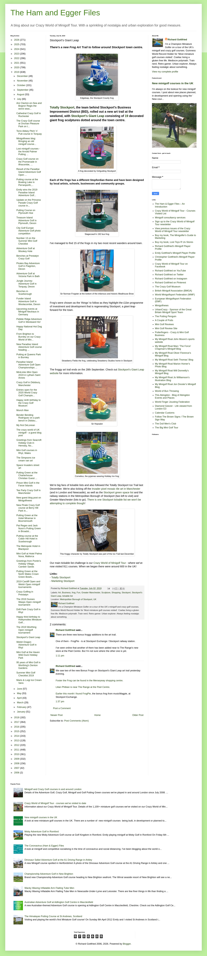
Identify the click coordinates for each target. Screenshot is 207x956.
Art (59, 592)
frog (73, 592)
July (19, 99)
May (19, 693)
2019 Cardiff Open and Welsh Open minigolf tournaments (28, 584)
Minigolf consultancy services (170, 217)
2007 (17, 768)
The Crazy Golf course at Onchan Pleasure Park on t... (28, 123)
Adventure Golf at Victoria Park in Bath (28, 275)
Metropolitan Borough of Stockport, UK (78, 599)
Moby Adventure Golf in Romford (41, 831)
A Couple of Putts (164, 320)
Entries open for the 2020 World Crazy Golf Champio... (26, 393)
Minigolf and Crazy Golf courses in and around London (52, 789)
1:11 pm (60, 655)
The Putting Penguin (165, 316)
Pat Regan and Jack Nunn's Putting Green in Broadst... (28, 528)
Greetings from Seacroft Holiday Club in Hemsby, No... (28, 443)
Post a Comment (62, 708)
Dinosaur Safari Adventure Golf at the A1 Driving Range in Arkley (58, 860)
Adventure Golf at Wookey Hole (25, 250)
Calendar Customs (165, 412)
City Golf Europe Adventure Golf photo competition (28, 231)
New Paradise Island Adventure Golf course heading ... (29, 347)
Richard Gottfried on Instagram (171, 278)
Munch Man (22, 410)
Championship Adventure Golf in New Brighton (48, 874)
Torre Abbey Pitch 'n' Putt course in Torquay (29, 132)
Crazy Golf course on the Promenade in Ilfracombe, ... (27, 162)
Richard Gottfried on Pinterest (170, 282)
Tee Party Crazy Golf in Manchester (28, 492)
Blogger (127, 944)
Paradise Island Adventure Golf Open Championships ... (28, 365)
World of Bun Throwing (167, 391)
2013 (17, 740)
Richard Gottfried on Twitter (169, 274)
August (21, 94)
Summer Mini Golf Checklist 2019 (25, 674)
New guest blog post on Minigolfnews (28, 499)
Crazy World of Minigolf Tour (109, 562)
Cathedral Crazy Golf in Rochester (28, 115)
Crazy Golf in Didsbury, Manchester (28, 384)
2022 (17, 58)
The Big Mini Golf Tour (166, 427)
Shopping (115, 592)
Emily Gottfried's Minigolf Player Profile (175, 253)
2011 (17, 749)
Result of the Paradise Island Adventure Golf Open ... (28, 172)
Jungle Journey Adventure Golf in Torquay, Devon (26, 284)
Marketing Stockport (62, 581)
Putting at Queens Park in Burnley (28, 356)
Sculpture (105, 592)
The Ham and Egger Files (55, 12)
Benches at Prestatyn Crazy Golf (27, 257)
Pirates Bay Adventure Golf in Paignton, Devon (28, 266)
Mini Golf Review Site (166, 328)
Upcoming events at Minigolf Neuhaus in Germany (27, 312)
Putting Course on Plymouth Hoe (25, 211)
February (22, 707)
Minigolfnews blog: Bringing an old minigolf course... (26, 141)
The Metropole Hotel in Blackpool (28, 547)
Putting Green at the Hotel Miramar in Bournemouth (26, 518)
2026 (17, 40)
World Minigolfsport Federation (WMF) (175, 294)
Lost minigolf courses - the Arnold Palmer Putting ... (28, 151)
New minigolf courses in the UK (172, 83)
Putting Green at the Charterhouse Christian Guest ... (26, 475)
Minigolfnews (162, 305)
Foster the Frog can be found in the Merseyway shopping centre (89, 680)
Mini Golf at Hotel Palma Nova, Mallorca (29, 555)
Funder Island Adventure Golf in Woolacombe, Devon (28, 301)
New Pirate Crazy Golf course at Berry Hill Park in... (28, 508)
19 (126, 116)
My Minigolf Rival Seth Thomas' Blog (174, 359)
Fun (78, 592)
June (20, 688)
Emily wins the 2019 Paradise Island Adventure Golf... (26, 192)
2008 (17, 763)
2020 (17, 67)
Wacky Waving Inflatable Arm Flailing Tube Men (49, 888)
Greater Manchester (90, 592)
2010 (17, 754)
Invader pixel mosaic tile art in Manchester (116, 488)
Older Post (137, 715)
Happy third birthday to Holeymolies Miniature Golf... (29, 620)
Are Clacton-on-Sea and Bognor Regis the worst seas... (29, 106)
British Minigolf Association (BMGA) (173, 290)
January (21, 711)
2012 (17, 745)
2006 (17, 772)
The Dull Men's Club (165, 423)
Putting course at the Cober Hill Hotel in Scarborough (27, 539)
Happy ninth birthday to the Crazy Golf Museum (28, 403)
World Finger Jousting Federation (172, 402)
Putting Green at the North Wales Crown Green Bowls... (27, 574)
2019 (17, 72)
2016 (17, 726)
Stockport (126, 592)
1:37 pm (60, 701)
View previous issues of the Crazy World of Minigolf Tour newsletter (172, 230)
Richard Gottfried (65, 630)
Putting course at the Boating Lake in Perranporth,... (27, 182)
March (20, 702)
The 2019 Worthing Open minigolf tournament (26, 630)
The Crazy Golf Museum (168, 286)
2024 (17, 49)
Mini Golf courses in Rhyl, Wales (26, 451)
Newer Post (56, 715)
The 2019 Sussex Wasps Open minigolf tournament (28, 602)
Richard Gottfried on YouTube (170, 270)
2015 (17, 731)
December (22, 76)
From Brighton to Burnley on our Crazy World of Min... (28, 337)
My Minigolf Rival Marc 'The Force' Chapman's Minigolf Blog (173, 347)
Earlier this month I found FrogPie (73, 693)
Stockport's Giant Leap (87, 116)
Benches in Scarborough (24, 292)
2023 (17, 53)
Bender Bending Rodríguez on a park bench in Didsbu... (28, 418)
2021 (17, 63)
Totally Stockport (62, 107)
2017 (17, 722)
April (19, 698)
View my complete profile (165, 71)
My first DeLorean (25, 425)
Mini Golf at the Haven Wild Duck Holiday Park (28, 655)
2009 (17, 759)
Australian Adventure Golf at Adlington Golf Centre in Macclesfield (58, 902)
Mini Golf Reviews (164, 324)
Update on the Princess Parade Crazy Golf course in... (28, 203)
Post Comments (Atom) (76, 720)
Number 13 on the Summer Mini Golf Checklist (26, 241)
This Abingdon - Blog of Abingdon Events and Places (172, 396)
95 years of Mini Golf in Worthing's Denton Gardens (28, 665)
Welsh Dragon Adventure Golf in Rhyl (26, 645)
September (23, 90)
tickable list (67, 596)
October (21, 85)
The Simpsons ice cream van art (25, 459)
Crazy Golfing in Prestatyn (24, 593)
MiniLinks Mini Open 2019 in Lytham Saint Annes (28, 375)
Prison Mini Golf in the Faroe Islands (27, 484)
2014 (17, 736)
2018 (17, 717)
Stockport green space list (118, 492)
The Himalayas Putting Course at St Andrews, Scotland (53, 916)
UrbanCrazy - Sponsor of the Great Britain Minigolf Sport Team (173, 311)
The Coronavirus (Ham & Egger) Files (44, 845)
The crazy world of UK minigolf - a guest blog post (28, 432)
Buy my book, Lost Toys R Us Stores (174, 242)
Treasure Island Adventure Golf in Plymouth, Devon (26, 220)
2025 (17, 44)
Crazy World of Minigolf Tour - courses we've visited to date (55, 803)
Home (97, 715)
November (22, 80)
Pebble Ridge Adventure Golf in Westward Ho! (29, 320)
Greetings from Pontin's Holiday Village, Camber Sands (28, 564)
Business (66, 592)
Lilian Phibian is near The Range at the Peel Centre (82, 687)
